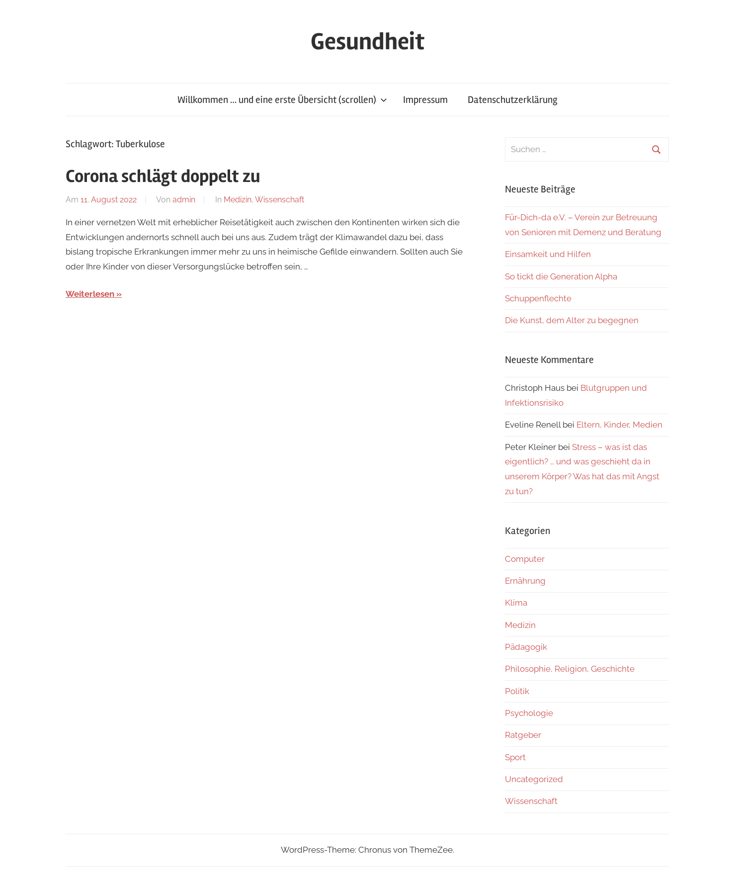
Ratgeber (523, 735)
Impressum (425, 99)
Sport (515, 757)
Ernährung (525, 581)
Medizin (237, 199)
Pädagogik (526, 647)
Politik (517, 691)
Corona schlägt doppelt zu (163, 176)
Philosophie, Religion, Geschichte (570, 669)
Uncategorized (534, 779)
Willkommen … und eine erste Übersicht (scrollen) (282, 99)
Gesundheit (367, 41)
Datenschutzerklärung (513, 99)
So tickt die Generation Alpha (561, 276)
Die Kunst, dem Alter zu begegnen (572, 320)
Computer (525, 559)
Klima (516, 603)
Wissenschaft (279, 199)
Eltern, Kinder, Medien (619, 425)
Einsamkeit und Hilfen (548, 254)
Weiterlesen (90, 294)
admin (183, 199)
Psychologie (529, 713)
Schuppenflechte (538, 298)
